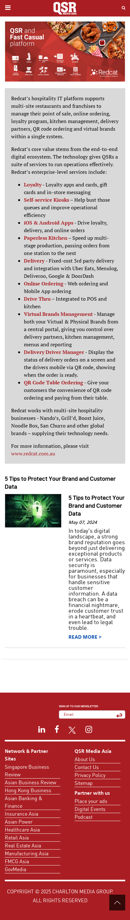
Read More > (85, 637)
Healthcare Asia (22, 829)
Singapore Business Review (27, 771)
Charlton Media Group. (82, 891)
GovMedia (15, 869)
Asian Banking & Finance (23, 802)
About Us (85, 759)
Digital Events (90, 809)
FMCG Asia (17, 861)
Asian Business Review (30, 782)
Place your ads (91, 801)
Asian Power (19, 822)
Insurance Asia (21, 814)
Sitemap (84, 783)
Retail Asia (17, 837)
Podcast (83, 817)
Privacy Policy (90, 775)
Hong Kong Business (28, 790)
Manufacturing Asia (26, 853)
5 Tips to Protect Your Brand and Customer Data (97, 506)
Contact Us (87, 767)
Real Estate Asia (23, 845)
